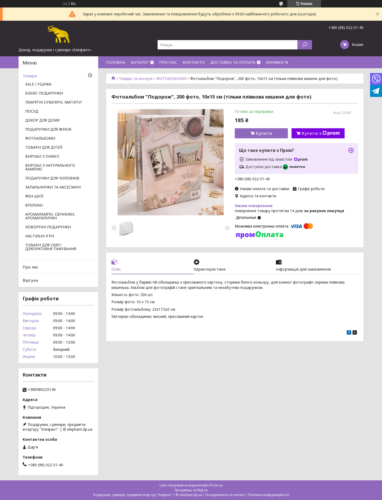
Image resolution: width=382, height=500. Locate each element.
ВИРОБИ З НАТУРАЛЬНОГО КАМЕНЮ (50, 168)
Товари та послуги (136, 78)
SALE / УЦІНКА (38, 84)
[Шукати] (304, 44)
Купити (264, 133)
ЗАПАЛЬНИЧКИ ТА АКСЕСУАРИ (53, 187)
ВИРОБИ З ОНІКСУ (42, 157)
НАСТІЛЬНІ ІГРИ (39, 236)
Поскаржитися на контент (225, 495)
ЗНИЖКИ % (277, 62)
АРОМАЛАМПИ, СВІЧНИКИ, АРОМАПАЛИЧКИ (50, 216)
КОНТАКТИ (194, 62)
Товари (30, 75)
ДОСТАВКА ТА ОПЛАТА (232, 62)
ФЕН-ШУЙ (34, 196)
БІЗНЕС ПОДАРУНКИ (44, 93)
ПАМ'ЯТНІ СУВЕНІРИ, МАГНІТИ (53, 102)
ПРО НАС (168, 62)
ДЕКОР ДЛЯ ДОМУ (42, 120)
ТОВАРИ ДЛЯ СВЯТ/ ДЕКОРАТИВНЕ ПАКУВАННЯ (50, 247)
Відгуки (30, 280)
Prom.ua (216, 485)
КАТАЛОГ (140, 62)
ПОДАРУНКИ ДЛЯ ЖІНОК (48, 129)
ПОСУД (31, 111)
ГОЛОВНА (115, 62)
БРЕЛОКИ (34, 205)
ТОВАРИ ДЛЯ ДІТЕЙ (43, 148)
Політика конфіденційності (268, 495)
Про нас (30, 267)
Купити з (321, 133)
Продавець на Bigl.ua (191, 490)
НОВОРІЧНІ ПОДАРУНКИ (48, 227)
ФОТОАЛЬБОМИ (171, 78)
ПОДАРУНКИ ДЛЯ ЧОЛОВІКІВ (52, 178)
